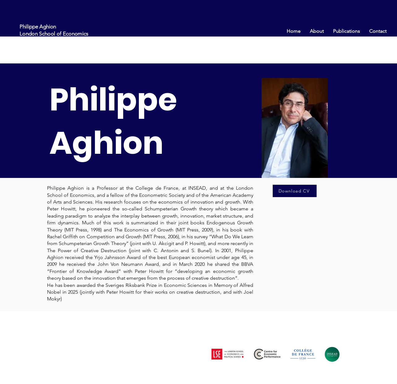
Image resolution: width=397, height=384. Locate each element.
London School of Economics (53, 34)
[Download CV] (295, 191)
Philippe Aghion (37, 27)
